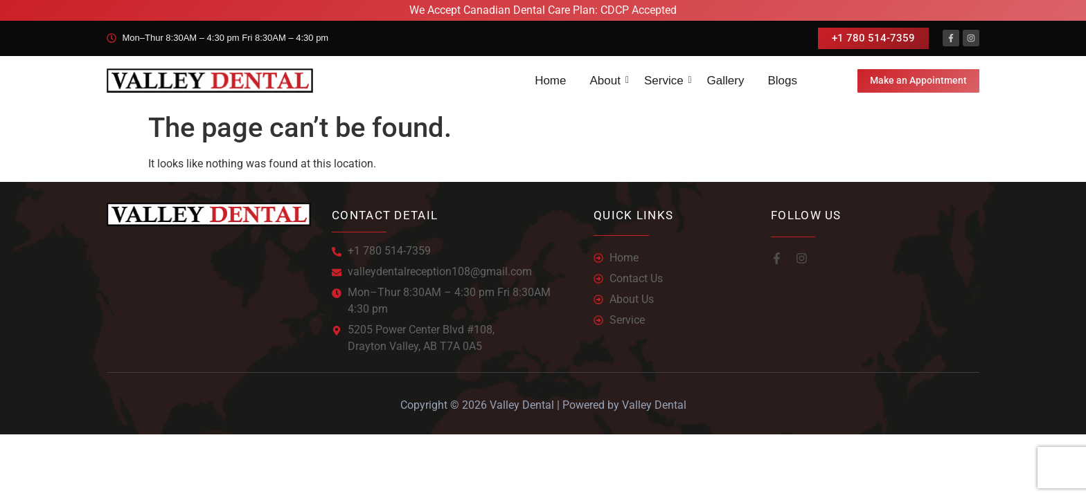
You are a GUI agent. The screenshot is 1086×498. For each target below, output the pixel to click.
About (607, 79)
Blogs (782, 79)
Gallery (726, 79)
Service (666, 79)
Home (550, 79)
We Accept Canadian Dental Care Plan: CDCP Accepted (543, 10)
